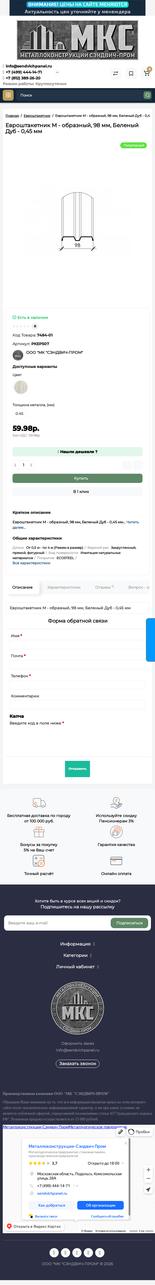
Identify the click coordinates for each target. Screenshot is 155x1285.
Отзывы (104, 587)
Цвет (17, 375)
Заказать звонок (77, 1063)
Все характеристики (31, 563)
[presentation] (51, 737)
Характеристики (63, 587)
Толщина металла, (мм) (33, 405)
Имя (15, 635)
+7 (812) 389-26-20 (22, 78)
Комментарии (25, 696)
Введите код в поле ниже (35, 723)
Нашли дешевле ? (77, 451)
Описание (22, 587)
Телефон (19, 676)
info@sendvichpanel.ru (27, 66)
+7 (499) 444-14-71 (22, 72)
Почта (17, 655)
